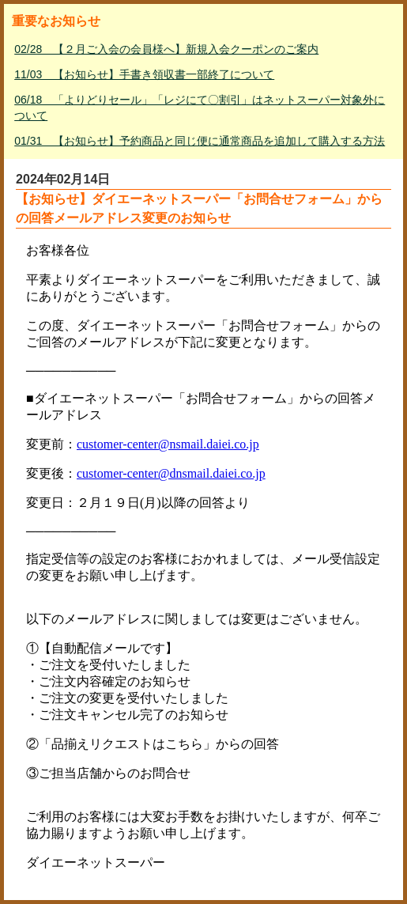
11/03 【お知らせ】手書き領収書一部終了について (144, 74)
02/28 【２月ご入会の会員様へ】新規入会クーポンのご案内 (166, 49)
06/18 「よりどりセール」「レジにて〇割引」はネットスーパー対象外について (199, 107)
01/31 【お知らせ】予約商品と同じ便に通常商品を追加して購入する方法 (199, 140)
